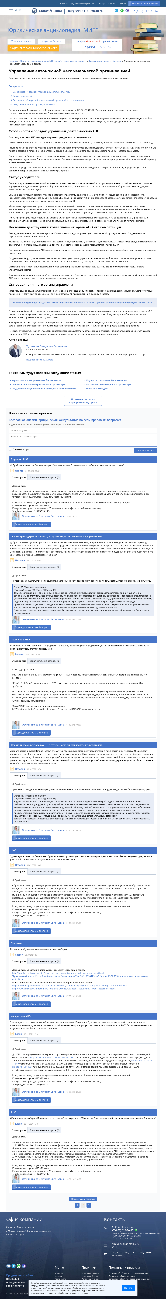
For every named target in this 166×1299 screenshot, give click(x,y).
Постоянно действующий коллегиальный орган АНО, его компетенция (48, 100)
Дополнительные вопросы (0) (45, 477)
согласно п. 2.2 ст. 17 (141, 1060)
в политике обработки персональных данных (67, 1293)
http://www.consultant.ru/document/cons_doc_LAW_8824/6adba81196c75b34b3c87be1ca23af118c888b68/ (64, 988)
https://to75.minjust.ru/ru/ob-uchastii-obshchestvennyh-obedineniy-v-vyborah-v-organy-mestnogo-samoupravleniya (69, 985)
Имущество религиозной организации (106, 380)
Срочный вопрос (21, 449)
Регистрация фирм (90, 1279)
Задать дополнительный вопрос (31, 524)
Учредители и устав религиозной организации (36, 380)
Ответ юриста (19, 477)
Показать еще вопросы (83, 1199)
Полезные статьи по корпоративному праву (83, 401)
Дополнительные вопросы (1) (45, 961)
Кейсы (123, 3)
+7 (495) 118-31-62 (145, 11)
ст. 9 (17, 1063)
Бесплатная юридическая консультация (76, 3)
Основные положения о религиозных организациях (39, 384)
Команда (101, 3)
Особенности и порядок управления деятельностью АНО (41, 91)
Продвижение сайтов (19, 1275)
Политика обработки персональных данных (128, 1273)
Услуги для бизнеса (51, 41)
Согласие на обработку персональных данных (129, 1279)
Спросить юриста (145, 450)
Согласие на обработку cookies (122, 1276)
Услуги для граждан (21, 41)
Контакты (112, 3)
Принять (128, 1288)
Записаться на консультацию (143, 3)
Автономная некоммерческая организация (108, 384)
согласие (65, 1288)
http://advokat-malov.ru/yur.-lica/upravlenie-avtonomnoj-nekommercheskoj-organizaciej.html (58, 973)
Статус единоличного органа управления (34, 104)
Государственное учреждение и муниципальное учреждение (44, 388)
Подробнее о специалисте (39, 359)
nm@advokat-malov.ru (125, 1244)
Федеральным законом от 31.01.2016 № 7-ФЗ (50, 1057)
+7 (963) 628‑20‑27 (124, 1230)
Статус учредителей (23, 96)
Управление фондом (97, 388)
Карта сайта (60, 1279)
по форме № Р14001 (22, 1066)
